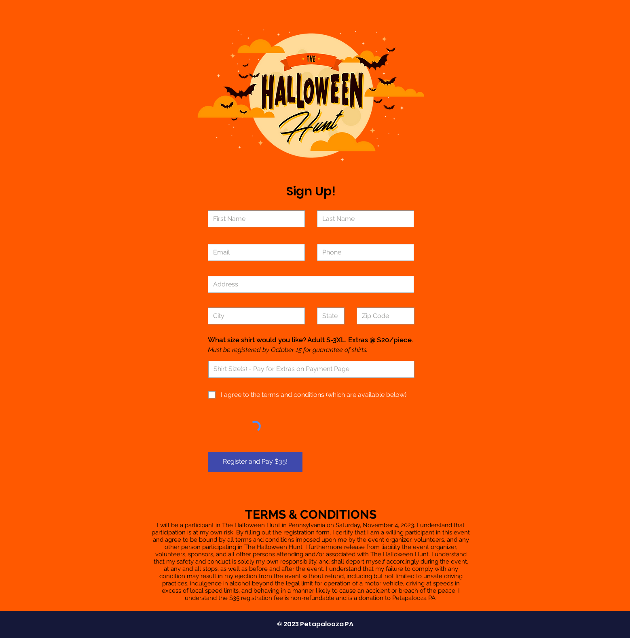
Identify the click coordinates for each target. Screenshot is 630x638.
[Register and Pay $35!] (255, 462)
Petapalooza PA (326, 624)
